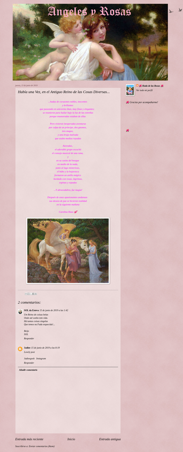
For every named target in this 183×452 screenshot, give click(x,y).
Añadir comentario (28, 370)
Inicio (71, 439)
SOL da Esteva (31, 310)
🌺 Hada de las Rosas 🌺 (151, 86)
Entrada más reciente (29, 439)
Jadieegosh (29, 358)
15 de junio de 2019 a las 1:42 (54, 310)
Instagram (41, 358)
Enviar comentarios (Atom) (41, 446)
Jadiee (27, 347)
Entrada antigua (110, 439)
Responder (29, 338)
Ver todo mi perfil (144, 90)
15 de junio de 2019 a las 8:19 (45, 347)
